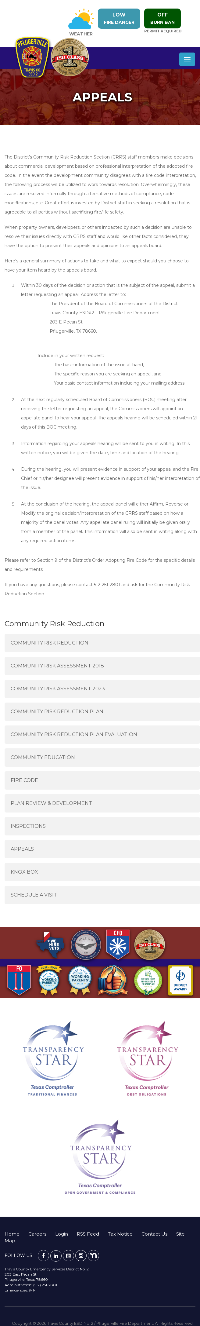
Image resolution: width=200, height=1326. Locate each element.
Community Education (43, 757)
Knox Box (24, 872)
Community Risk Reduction (49, 643)
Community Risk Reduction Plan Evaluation (74, 734)
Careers (37, 1234)
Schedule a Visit (34, 895)
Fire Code (24, 780)
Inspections (28, 826)
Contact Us (154, 1234)
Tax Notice (120, 1234)
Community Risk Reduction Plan (57, 711)
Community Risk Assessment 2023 (58, 689)
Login (61, 1234)
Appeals (22, 849)
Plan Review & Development (51, 803)
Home (12, 1234)
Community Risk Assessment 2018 (57, 666)
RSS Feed (88, 1234)
